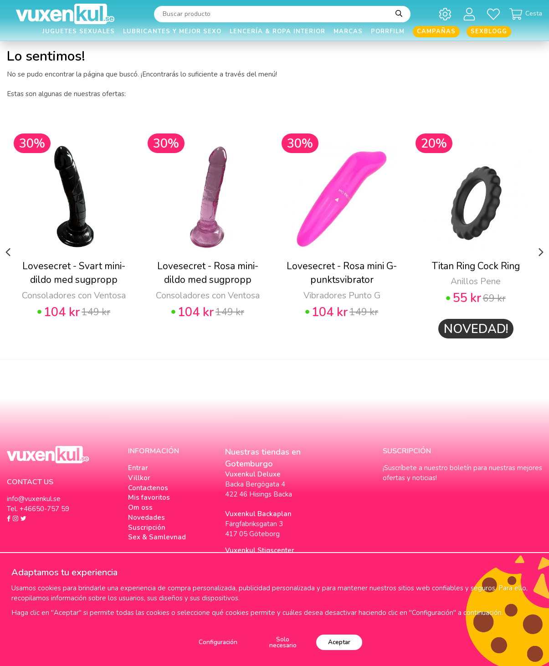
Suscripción (146, 527)
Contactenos (148, 487)
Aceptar (339, 642)
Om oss (140, 507)
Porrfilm (388, 31)
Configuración (218, 642)
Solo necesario (283, 642)
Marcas (348, 31)
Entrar (138, 467)
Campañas (436, 31)
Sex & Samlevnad (157, 537)
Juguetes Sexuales (78, 31)
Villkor (139, 477)
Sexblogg (489, 31)
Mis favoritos (149, 497)
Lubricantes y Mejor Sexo (172, 31)
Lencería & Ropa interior (277, 31)
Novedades (146, 517)
